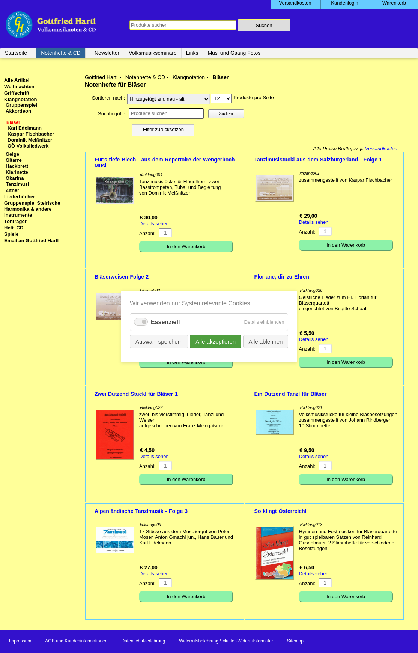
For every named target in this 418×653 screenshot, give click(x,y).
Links (192, 53)
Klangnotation (189, 77)
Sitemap (295, 641)
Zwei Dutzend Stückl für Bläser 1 (136, 394)
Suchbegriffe (111, 113)
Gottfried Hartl (101, 77)
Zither (12, 190)
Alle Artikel (16, 80)
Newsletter (107, 53)
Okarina (15, 178)
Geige (12, 154)
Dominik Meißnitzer (30, 140)
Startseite (16, 53)
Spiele (11, 234)
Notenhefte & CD (61, 53)
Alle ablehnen (265, 341)
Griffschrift (16, 93)
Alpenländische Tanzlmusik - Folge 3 (141, 511)
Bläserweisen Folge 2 (122, 277)
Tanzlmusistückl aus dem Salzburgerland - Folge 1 (318, 160)
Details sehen (154, 223)
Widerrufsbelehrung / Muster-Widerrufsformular (226, 641)
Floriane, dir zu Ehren (281, 277)
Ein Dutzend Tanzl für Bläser (290, 394)
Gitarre (14, 160)
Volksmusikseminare (153, 53)
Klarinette (17, 172)
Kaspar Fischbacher (31, 134)
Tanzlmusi (17, 184)
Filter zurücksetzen (163, 129)
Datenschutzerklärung (143, 641)
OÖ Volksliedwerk (28, 146)
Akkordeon (18, 111)
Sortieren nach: (108, 98)
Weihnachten (19, 86)
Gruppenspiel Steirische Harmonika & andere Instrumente (32, 209)
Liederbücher (19, 196)
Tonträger (15, 221)
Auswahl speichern (159, 341)
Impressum (20, 641)
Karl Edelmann (25, 128)
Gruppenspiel (21, 105)
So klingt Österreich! (280, 511)
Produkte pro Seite (253, 97)
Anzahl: (147, 233)
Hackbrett (17, 166)
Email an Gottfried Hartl (31, 240)
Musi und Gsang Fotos (233, 53)
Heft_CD (13, 228)
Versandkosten (381, 148)
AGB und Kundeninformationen (76, 641)
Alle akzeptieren (215, 341)
